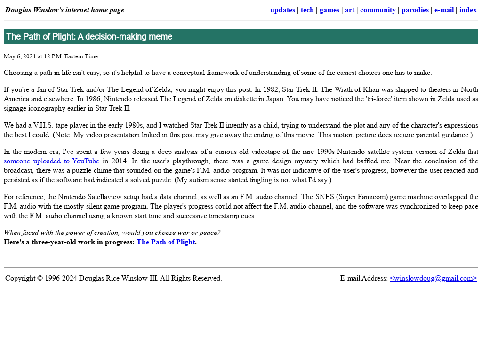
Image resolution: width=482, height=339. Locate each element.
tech (307, 9)
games (329, 9)
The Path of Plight (166, 241)
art (349, 9)
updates (282, 9)
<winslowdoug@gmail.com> (433, 278)
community (378, 9)
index (468, 9)
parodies (415, 9)
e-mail (444, 9)
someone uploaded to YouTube (51, 160)
